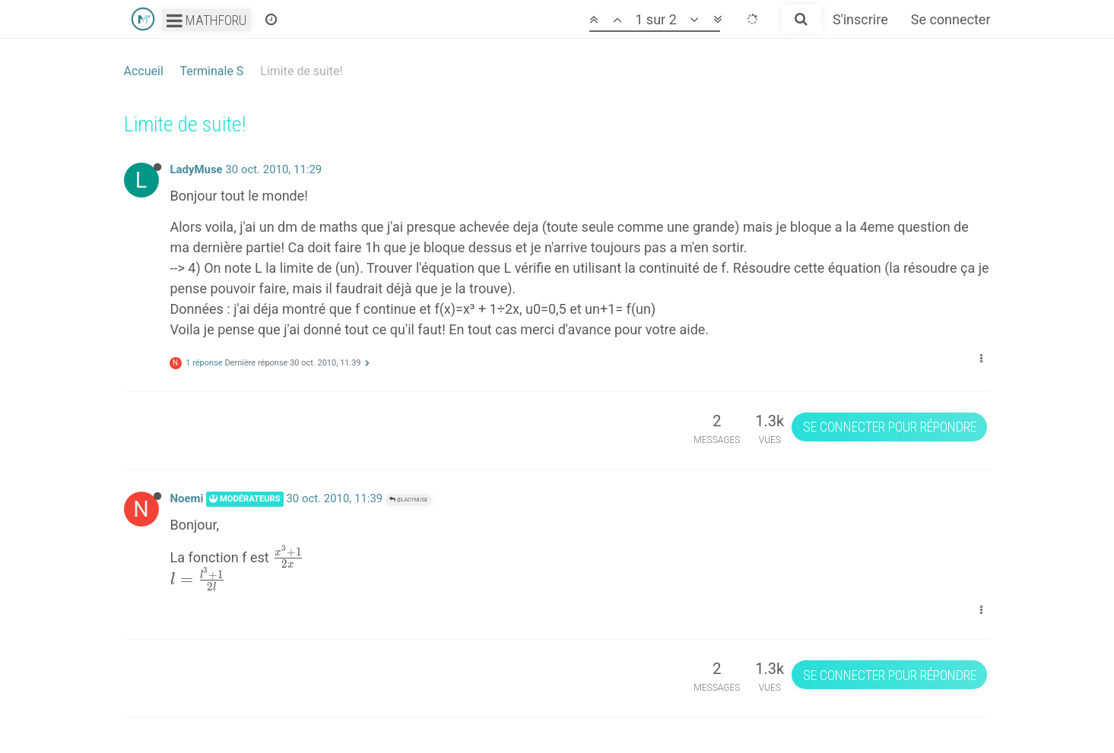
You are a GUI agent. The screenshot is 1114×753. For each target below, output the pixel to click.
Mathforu (206, 20)
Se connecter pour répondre (889, 427)
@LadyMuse (408, 499)
